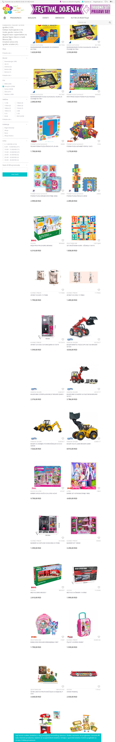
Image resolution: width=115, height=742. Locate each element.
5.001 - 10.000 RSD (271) (12, 172)
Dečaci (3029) (9, 114)
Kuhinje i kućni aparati (13, 54)
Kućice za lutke (36, 310)
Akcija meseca (9, 160)
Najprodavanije (9, 153)
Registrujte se (98, 2)
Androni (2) (8, 92)
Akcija (6, 155)
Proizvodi (13, 26)
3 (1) (6, 138)
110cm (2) (8, 130)
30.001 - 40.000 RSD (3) (12, 185)
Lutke (60, 310)
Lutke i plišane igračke (13, 47)
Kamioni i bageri (64, 227)
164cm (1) (8, 136)
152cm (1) (20, 133)
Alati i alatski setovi (11, 42)
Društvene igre (36, 186)
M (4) (6, 141)
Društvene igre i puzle (13, 35)
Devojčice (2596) (10, 111)
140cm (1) (8, 133)
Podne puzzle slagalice (39, 103)
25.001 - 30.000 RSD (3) (12, 182)
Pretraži (15, 199)
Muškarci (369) (9, 119)
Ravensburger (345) (11, 86)
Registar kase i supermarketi (15, 59)
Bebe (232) (8, 109)
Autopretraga (62, 30)
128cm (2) (20, 130)
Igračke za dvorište (11, 45)
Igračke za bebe (10, 69)
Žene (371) (8, 116)
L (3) (18, 138)
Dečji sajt (5, 26)
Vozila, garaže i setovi (12, 57)
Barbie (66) (8, 94)
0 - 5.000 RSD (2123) (11, 169)
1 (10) (6, 128)
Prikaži (89, 30)
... (78, 706)
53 (82, 706)
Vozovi (89, 144)
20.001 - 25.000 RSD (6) (12, 180)
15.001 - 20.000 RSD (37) (12, 177)
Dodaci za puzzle (37, 61)
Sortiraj (72, 30)
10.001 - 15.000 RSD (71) (12, 174)
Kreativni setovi (10, 67)
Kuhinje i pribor (64, 186)
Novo (6, 158)
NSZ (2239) (20, 141)
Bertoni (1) (8, 97)
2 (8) (18, 136)
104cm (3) (20, 128)
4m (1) (6, 89)
